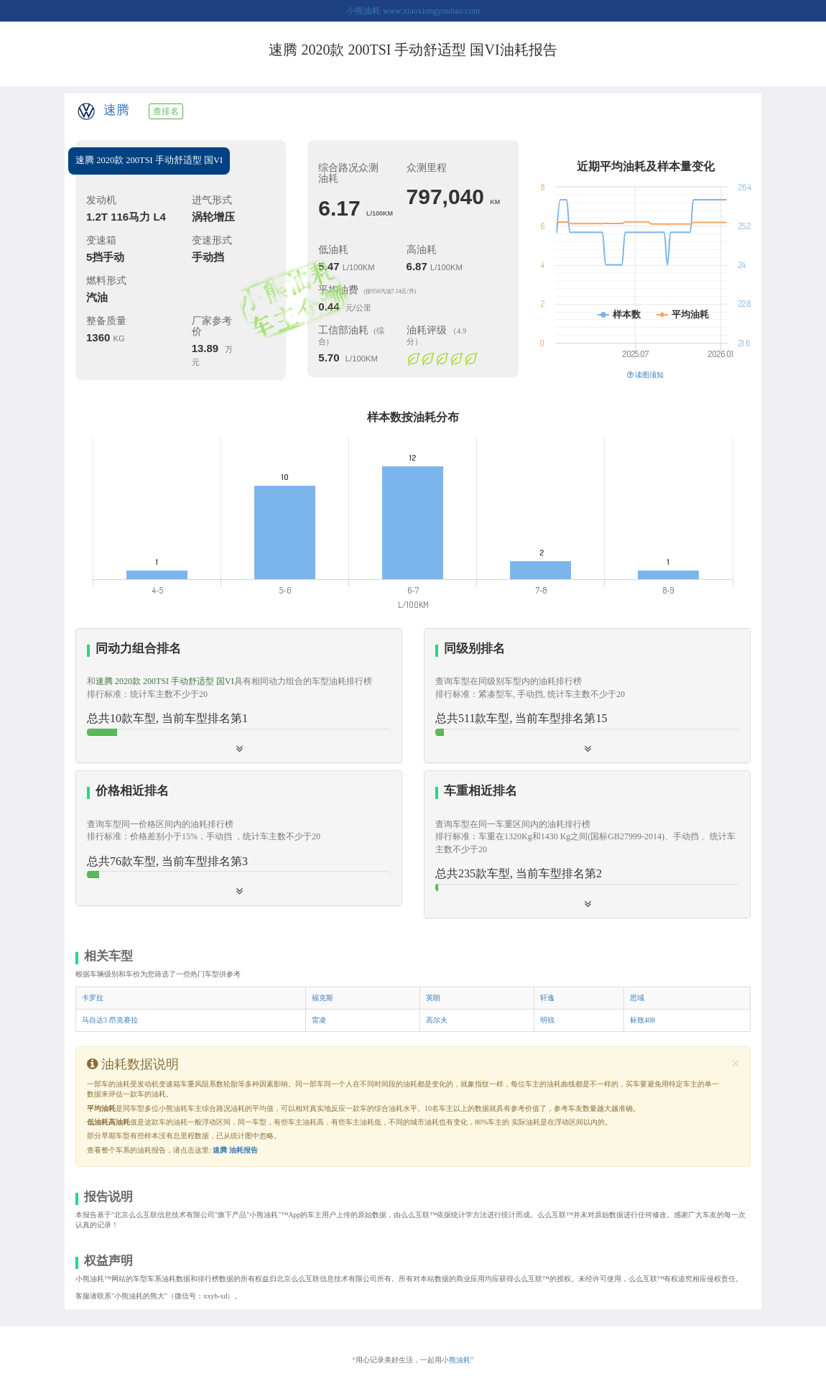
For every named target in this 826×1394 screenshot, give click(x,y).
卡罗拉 (92, 998)
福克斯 (322, 998)
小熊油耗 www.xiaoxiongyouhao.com (413, 11)
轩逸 (547, 998)
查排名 (166, 111)
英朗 (433, 998)
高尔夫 (436, 1020)
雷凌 (319, 1020)
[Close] (735, 1063)
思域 (637, 998)
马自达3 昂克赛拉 (110, 1020)
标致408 (642, 1020)
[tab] (239, 696)
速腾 (116, 110)
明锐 (547, 1020)
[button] (587, 695)
